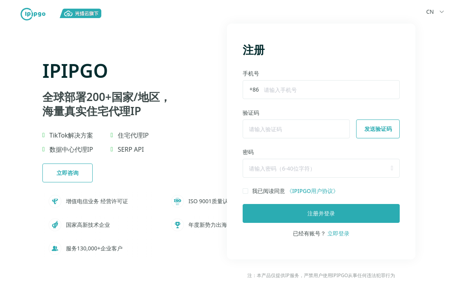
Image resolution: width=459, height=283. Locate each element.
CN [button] (436, 11)
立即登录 (338, 233)
